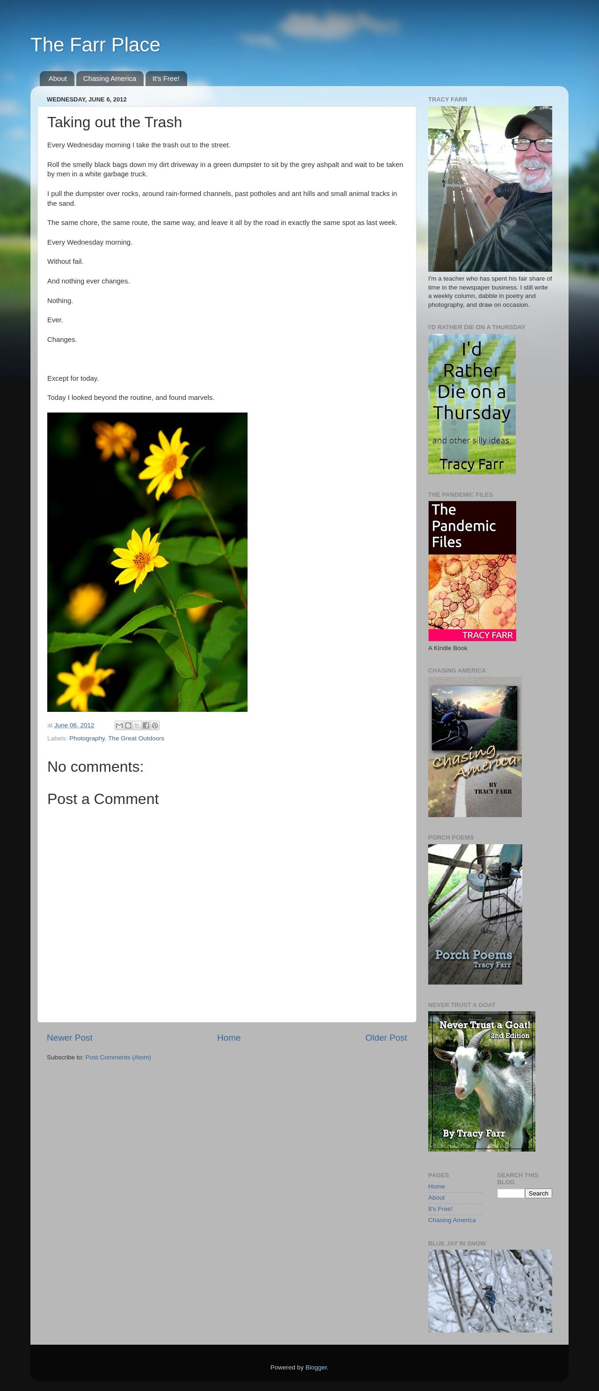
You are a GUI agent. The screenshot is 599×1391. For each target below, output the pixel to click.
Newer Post (70, 1038)
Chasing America (109, 78)
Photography (87, 738)
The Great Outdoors (136, 738)
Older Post (386, 1038)
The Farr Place (95, 45)
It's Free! (166, 78)
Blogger (316, 1367)
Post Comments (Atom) (118, 1057)
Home (229, 1038)
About (58, 78)
